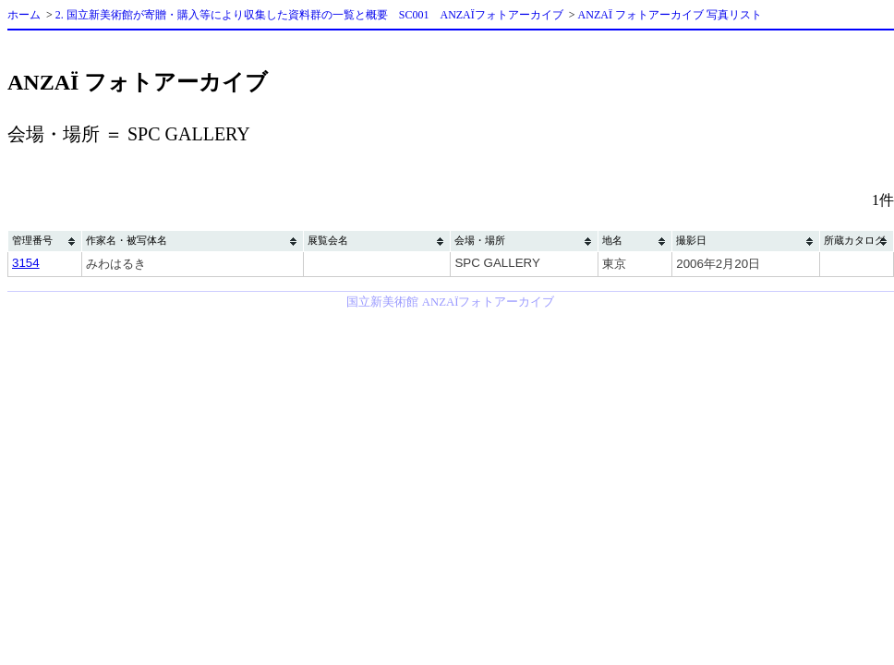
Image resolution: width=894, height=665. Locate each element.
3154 (26, 263)
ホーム (24, 14)
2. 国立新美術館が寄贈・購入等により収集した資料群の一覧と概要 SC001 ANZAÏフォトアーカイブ (309, 14)
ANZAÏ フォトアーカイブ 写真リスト (670, 14)
